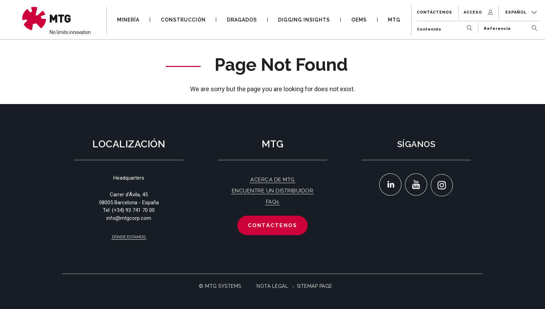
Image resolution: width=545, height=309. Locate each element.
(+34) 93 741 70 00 (133, 210)
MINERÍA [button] (128, 20)
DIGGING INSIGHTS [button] (304, 20)
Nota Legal (272, 286)
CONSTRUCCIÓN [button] (183, 20)
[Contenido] (446, 26)
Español (521, 12)
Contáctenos (434, 12)
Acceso (479, 12)
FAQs (272, 202)
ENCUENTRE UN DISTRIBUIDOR (273, 191)
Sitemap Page (314, 286)
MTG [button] (394, 20)
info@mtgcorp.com (128, 218)
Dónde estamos (129, 236)
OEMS (359, 20)
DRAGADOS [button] (242, 20)
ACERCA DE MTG (272, 180)
